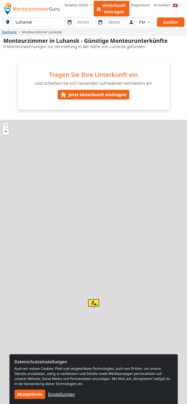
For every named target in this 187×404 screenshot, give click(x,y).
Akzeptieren (30, 394)
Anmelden (162, 5)
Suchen (170, 22)
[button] (93, 303)
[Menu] (177, 5)
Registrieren (140, 5)
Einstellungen (61, 394)
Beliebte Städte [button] (77, 5)
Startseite (9, 32)
